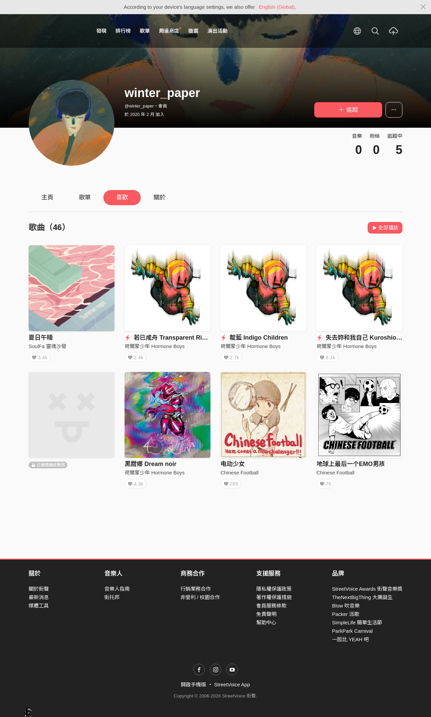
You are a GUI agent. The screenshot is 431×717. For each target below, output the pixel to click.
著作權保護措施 (274, 597)
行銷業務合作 (195, 589)
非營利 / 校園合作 (200, 597)
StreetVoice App (232, 685)
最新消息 (39, 597)
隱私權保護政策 (274, 589)
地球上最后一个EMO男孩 (351, 466)
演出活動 (217, 31)
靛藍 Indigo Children (254, 337)
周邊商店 (170, 30)
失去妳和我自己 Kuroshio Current (368, 337)
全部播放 (385, 227)
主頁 (47, 197)
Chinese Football (240, 475)
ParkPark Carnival (352, 631)
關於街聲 (39, 589)
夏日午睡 (41, 337)
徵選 (193, 31)
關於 (160, 197)
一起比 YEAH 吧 (350, 639)
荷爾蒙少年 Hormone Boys (155, 346)
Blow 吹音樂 (346, 606)
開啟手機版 (193, 685)
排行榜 (123, 31)
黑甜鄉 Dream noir (150, 466)
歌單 (145, 31)
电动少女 (233, 466)
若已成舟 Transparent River (168, 337)
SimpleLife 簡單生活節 (357, 622)
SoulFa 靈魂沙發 (47, 346)
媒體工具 (39, 606)
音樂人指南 (117, 589)
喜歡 (122, 197)
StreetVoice (56, 31)
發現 (101, 31)
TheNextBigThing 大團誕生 (362, 597)
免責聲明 (266, 614)
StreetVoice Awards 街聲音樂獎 (367, 589)
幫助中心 (266, 622)
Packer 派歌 (345, 614)
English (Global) (277, 7)
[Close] (423, 7)
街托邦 (112, 597)
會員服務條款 (271, 606)
